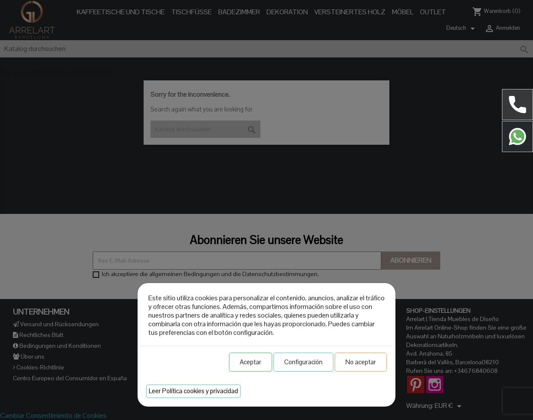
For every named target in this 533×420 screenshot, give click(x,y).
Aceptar (250, 362)
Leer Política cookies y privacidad (193, 391)
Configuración (303, 362)
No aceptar (360, 362)
